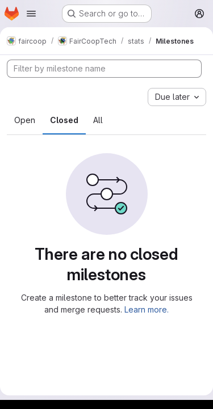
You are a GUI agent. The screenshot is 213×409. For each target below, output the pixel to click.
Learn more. (146, 309)
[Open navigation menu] (31, 14)
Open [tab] (24, 120)
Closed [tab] (64, 120)
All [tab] (98, 120)
